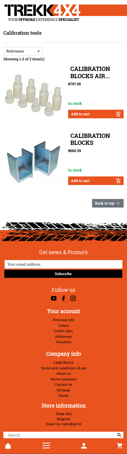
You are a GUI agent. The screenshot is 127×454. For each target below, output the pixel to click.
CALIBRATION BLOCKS (90, 139)
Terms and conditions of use (63, 368)
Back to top (108, 203)
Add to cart (96, 114)
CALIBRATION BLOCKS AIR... (90, 72)
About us (63, 373)
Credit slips (63, 331)
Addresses (63, 336)
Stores (63, 395)
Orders (63, 325)
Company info (63, 353)
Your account (63, 311)
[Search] (63, 435)
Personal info (63, 319)
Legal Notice (64, 362)
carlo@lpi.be (71, 424)
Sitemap (63, 390)
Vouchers (63, 342)
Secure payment (64, 379)
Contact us (63, 384)
